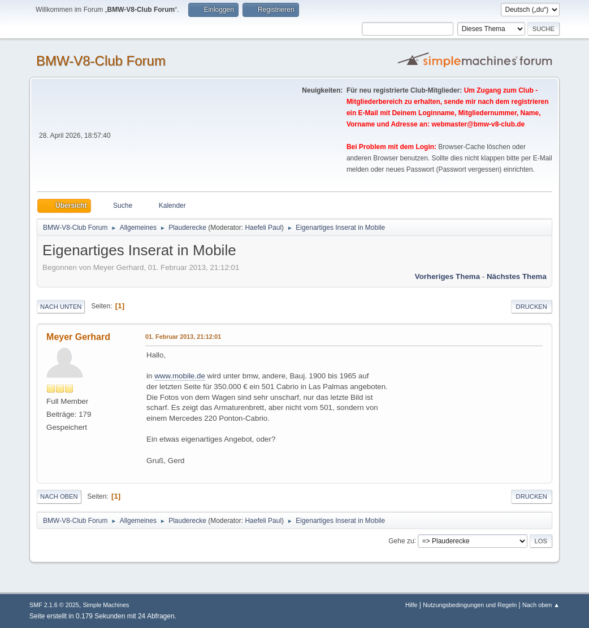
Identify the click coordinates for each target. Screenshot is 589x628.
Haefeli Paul (263, 228)
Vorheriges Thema (447, 276)
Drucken (531, 306)
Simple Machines (106, 604)
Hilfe (411, 604)
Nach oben (59, 496)
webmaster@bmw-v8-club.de (478, 124)
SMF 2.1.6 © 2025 (54, 604)
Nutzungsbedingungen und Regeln (470, 604)
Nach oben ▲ (541, 604)
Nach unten (60, 306)
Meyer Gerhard (78, 337)
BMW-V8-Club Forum (101, 60)
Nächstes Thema (517, 276)
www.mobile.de (179, 376)
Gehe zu (401, 540)
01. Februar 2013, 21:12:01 (183, 336)
